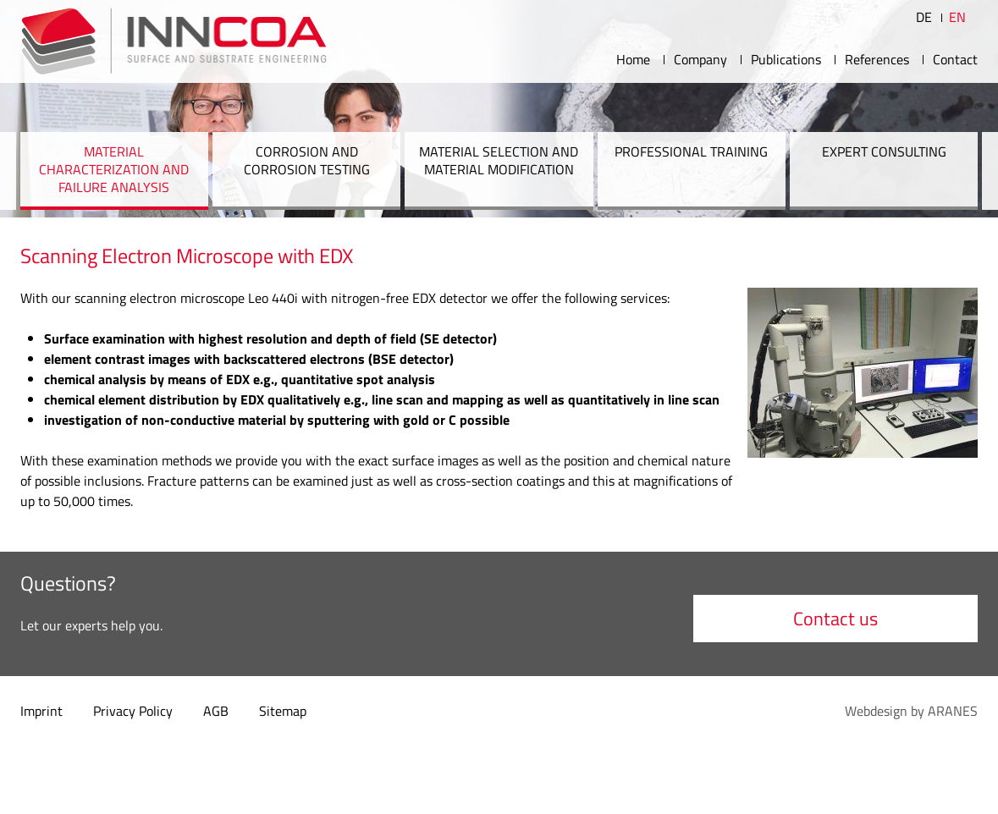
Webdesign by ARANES (911, 711)
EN (957, 17)
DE (924, 17)
